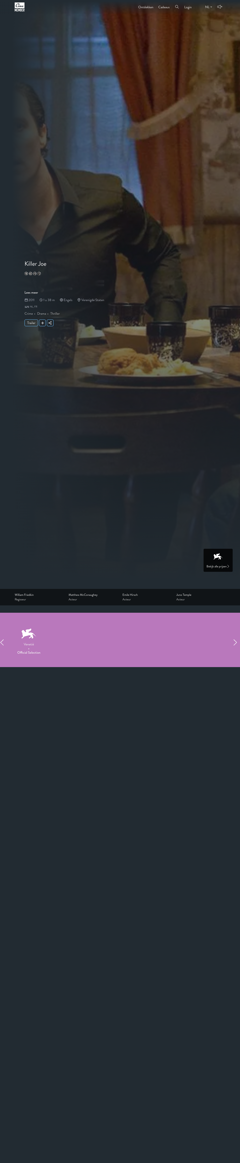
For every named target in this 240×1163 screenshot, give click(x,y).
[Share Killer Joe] (50, 322)
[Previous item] (3, 642)
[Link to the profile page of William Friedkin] (39, 595)
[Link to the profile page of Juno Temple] (200, 595)
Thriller (55, 313)
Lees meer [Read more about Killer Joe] (31, 292)
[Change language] (208, 7)
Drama (41, 313)
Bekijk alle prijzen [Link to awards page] (218, 566)
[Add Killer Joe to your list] (42, 322)
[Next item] (236, 642)
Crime (28, 313)
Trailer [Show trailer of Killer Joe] (31, 322)
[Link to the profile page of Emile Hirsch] (146, 595)
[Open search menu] (177, 4)
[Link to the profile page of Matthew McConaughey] (93, 595)
